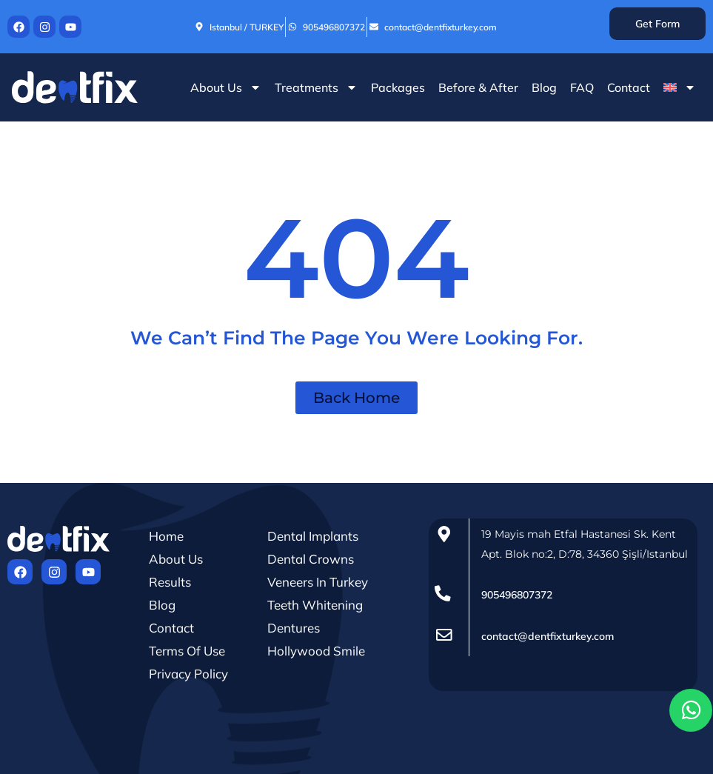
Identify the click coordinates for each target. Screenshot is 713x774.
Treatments (316, 87)
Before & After (478, 87)
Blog (544, 87)
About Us (225, 87)
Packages (398, 87)
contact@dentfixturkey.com (547, 636)
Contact (628, 87)
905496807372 (516, 594)
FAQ (582, 87)
